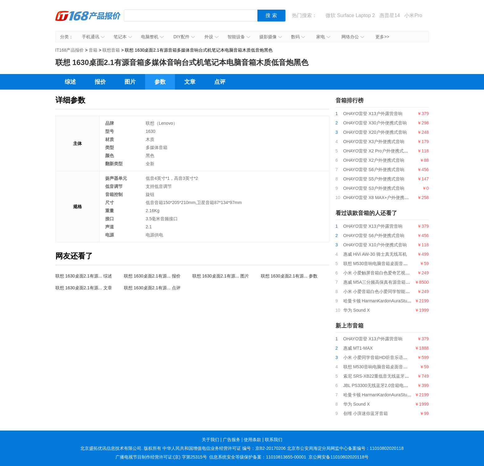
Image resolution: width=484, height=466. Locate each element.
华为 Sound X (356, 310)
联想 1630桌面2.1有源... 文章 (83, 287)
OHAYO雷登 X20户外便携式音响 (375, 132)
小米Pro (413, 15)
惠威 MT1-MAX (358, 348)
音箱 (93, 50)
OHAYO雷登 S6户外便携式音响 (374, 169)
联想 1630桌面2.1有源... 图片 (220, 275)
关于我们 (210, 439)
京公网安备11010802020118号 (338, 456)
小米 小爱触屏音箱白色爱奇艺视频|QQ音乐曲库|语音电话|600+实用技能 (412, 272)
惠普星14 (389, 15)
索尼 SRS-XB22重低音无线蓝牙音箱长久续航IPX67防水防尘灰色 (406, 376)
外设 (211, 36)
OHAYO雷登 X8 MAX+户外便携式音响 (380, 197)
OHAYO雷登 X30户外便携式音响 (375, 122)
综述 (70, 82)
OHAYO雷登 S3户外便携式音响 (374, 188)
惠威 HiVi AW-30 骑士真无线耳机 (375, 254)
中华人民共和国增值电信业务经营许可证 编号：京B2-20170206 (224, 448)
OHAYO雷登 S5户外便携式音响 (374, 178)
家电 (323, 36)
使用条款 (252, 439)
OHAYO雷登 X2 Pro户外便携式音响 (377, 150)
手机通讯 (93, 36)
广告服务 (231, 439)
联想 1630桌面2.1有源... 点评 (152, 287)
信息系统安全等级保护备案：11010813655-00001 (257, 456)
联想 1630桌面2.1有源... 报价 (152, 275)
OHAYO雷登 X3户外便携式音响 (374, 141)
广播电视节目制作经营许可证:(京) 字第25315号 (161, 456)
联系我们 (273, 439)
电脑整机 (152, 36)
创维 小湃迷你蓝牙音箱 (365, 413)
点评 (219, 82)
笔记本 (123, 36)
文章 (189, 82)
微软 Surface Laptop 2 (350, 15)
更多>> (382, 36)
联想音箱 (111, 50)
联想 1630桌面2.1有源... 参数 (289, 275)
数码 (298, 36)
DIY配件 (184, 36)
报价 (100, 82)
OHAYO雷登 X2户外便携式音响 (374, 160)
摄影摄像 (270, 36)
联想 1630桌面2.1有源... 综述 (83, 275)
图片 (130, 82)
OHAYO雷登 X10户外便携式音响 (375, 244)
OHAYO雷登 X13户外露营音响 (372, 113)
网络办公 (352, 36)
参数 (160, 82)
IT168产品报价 (88, 20)
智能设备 (239, 36)
